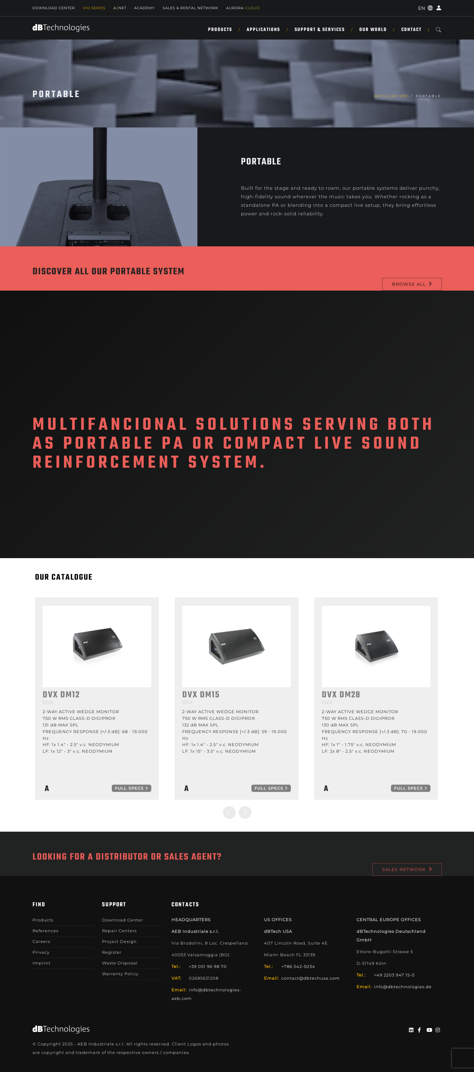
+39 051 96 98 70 (208, 966)
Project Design (119, 941)
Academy (144, 8)
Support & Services (320, 30)
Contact (411, 30)
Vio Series (94, 8)
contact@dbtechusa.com (310, 978)
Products (220, 30)
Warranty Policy (120, 973)
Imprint (42, 962)
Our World (373, 30)
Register (112, 952)
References (45, 930)
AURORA (243, 8)
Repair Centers (119, 930)
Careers (41, 941)
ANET (119, 8)
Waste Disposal (120, 962)
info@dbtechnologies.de (403, 986)
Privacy (41, 952)
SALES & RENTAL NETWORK (190, 8)
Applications (263, 30)
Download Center (54, 8)
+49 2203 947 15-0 (394, 974)
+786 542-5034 (298, 966)
